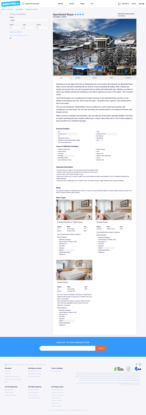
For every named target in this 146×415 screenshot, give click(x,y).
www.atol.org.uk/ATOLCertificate (132, 380)
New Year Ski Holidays (58, 395)
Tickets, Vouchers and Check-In (13, 379)
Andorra (60, 3)
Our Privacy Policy (56, 371)
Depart (12, 17)
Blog (6, 382)
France (82, 3)
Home (3, 9)
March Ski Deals (56, 403)
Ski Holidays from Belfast (35, 374)
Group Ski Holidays (33, 389)
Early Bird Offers (9, 389)
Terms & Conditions (57, 368)
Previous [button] (55, 42)
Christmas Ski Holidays (58, 392)
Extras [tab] (95, 78)
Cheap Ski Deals (9, 392)
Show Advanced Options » (16, 32)
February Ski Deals (57, 400)
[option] (94, 42)
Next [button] (133, 42)
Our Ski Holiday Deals (11, 387)
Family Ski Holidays (33, 392)
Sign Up (100, 348)
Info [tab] (61, 78)
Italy (92, 3)
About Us (7, 371)
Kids (24, 25)
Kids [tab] (111, 78)
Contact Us (8, 374)
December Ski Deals (57, 389)
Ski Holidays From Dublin (35, 371)
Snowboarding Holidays (34, 398)
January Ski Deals (56, 398)
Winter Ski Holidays (57, 406)
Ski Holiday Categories (34, 387)
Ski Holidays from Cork (34, 376)
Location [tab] (128, 78)
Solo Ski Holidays (33, 395)
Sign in (134, 3)
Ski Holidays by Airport (34, 368)
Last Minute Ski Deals (11, 395)
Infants (38, 25)
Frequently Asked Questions (12, 376)
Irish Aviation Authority (124, 383)
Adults (12, 25)
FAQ (44, 364)
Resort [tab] (78, 78)
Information (8, 368)
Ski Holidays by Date (57, 387)
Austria (71, 3)
